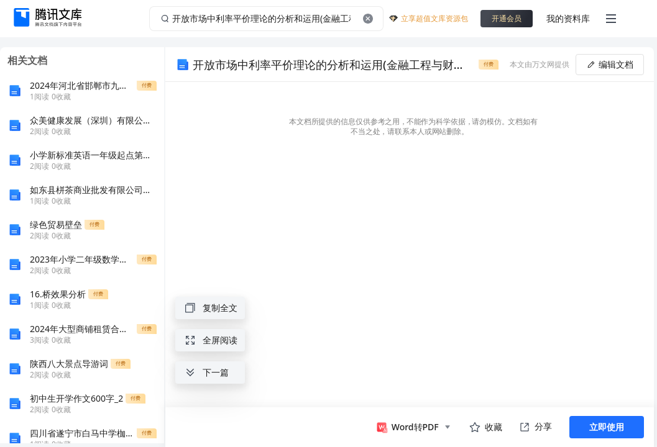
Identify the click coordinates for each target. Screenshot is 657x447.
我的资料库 (568, 18)
